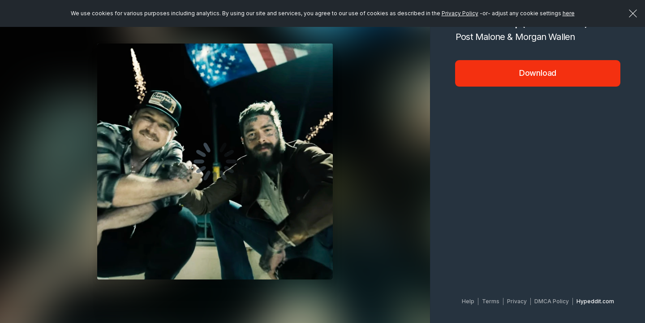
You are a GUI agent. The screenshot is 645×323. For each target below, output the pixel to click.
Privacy (517, 301)
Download (538, 73)
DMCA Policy (551, 301)
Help (468, 301)
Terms (490, 301)
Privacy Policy (460, 13)
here (569, 13)
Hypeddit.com (595, 301)
